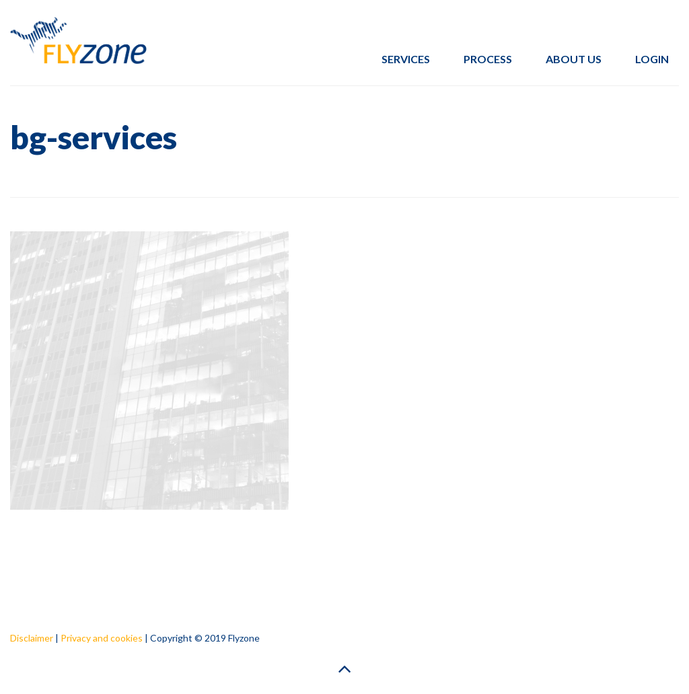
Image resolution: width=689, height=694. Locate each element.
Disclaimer (31, 638)
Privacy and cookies (102, 638)
